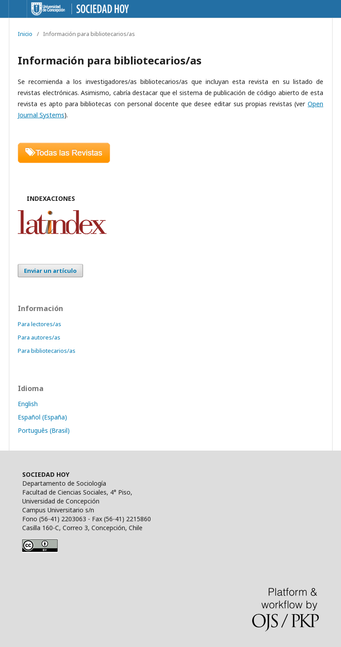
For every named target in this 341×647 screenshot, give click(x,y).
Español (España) (42, 417)
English (28, 403)
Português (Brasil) (44, 430)
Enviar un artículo (50, 271)
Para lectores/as (39, 324)
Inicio (25, 34)
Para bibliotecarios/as (46, 351)
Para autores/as (39, 337)
